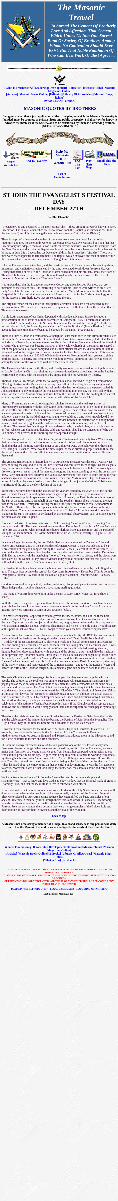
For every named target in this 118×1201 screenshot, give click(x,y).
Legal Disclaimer (62, 888)
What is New (53, 100)
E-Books (55, 94)
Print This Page (89, 164)
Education (75, 87)
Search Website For (11, 163)
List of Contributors (62, 175)
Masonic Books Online (33, 94)
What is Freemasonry (18, 87)
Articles (12, 94)
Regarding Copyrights (91, 888)
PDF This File (77, 164)
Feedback (69, 100)
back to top (59, 815)
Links (59, 97)
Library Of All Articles (77, 94)
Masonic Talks (93, 87)
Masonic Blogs (103, 94)
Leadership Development (50, 87)
